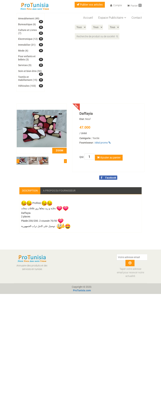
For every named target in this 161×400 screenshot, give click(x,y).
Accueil (88, 17)
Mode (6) (23, 50)
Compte (116, 5)
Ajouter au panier (108, 157)
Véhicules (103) (27, 85)
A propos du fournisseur (59, 190)
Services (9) (24, 65)
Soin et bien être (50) (30, 71)
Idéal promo (103, 142)
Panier (134, 5)
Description (30, 190)
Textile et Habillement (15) (27, 78)
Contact (137, 17)
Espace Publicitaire (112, 17)
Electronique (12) (28, 38)
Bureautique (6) (27, 24)
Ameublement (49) (28, 18)
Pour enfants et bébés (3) (27, 58)
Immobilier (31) (27, 44)
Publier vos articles (90, 4)
